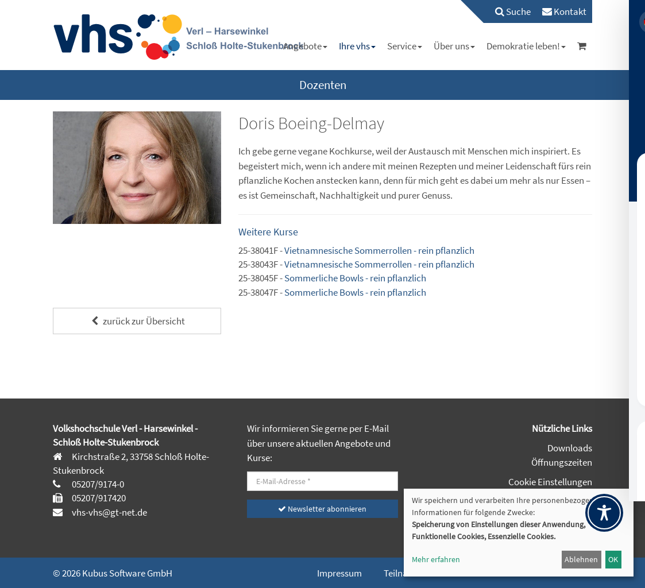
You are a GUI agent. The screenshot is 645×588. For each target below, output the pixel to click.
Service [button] (404, 46)
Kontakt (564, 11)
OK (613, 559)
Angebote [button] (305, 46)
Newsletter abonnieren (322, 509)
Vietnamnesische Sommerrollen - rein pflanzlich (379, 250)
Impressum (339, 573)
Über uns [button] (454, 46)
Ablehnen (581, 559)
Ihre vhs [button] (357, 46)
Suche (513, 11)
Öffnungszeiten (561, 462)
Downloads (569, 448)
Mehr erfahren (436, 559)
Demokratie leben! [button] (526, 46)
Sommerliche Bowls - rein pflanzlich (355, 278)
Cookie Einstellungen (550, 481)
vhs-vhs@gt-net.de (108, 512)
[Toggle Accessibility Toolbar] (604, 513)
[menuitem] (507, 11)
